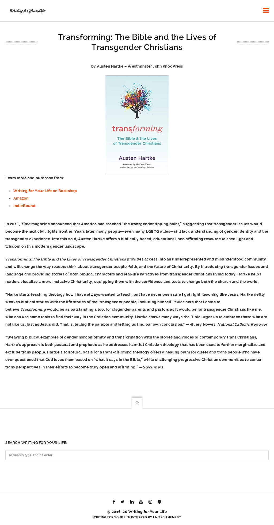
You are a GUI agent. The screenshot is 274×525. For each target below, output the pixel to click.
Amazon (20, 198)
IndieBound (24, 206)
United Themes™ (167, 517)
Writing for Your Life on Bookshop (45, 191)
